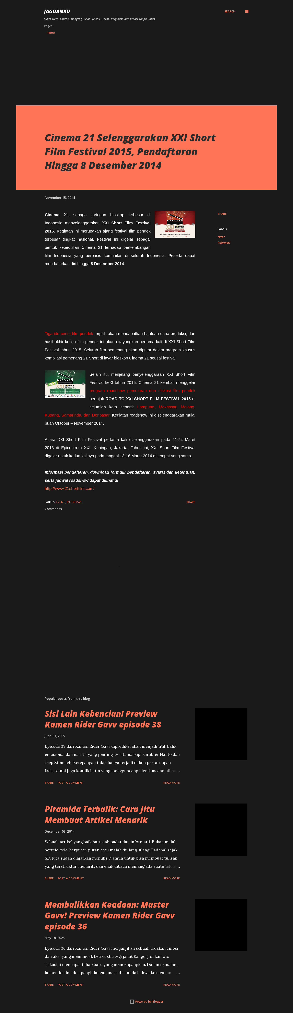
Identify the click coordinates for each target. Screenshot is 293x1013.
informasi (224, 243)
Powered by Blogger (146, 1001)
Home (50, 33)
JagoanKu (57, 11)
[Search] (229, 11)
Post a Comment (71, 783)
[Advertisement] (146, 68)
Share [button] (222, 214)
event (221, 237)
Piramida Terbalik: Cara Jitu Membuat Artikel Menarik (100, 814)
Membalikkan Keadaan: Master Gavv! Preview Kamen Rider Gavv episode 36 (110, 915)
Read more (171, 783)
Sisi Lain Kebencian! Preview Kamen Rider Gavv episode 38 (103, 719)
